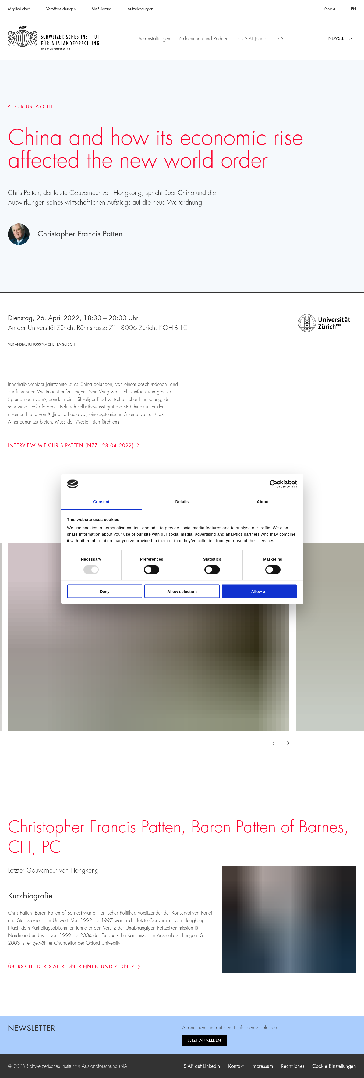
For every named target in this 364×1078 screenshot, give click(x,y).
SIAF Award (101, 9)
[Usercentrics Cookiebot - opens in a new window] (273, 484)
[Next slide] (285, 743)
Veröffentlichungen (61, 9)
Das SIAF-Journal (251, 38)
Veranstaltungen (154, 38)
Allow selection (182, 591)
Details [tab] (182, 501)
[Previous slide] (276, 743)
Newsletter (340, 38)
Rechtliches (292, 1066)
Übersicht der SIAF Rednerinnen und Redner (74, 966)
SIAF (281, 38)
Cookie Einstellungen (334, 1066)
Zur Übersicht (30, 106)
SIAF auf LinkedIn (202, 1066)
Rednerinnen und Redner (202, 38)
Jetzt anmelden (204, 1040)
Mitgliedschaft (19, 9)
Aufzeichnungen (140, 9)
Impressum (262, 1066)
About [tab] (263, 501)
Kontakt (329, 9)
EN (353, 9)
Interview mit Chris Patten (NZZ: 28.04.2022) (74, 445)
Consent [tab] (101, 501)
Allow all (259, 591)
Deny (105, 591)
